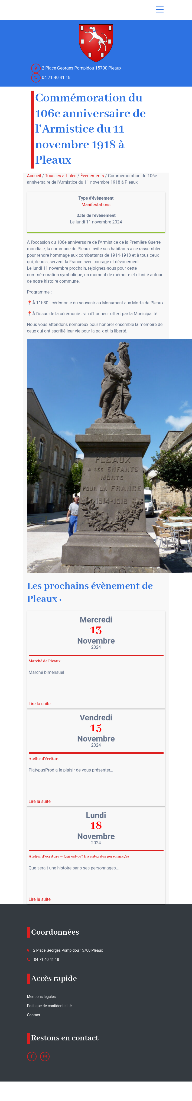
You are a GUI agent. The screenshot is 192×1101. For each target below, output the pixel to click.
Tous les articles (60, 175)
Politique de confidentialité (49, 1006)
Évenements (92, 175)
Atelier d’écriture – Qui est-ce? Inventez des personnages (79, 856)
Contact (33, 1015)
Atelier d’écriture (44, 758)
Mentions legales (41, 996)
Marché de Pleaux (44, 661)
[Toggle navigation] (159, 9)
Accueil (34, 175)
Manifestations (96, 204)
